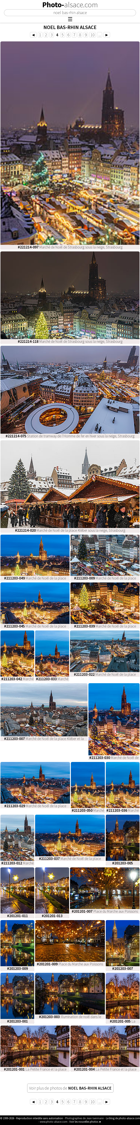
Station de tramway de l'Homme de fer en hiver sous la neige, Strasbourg (70, 436)
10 (92, 34)
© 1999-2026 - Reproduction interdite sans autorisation (31, 1118)
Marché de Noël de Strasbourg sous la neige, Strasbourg (70, 247)
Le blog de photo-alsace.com (123, 1118)
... (99, 34)
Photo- (70, 4)
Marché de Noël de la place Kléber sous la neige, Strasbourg (70, 530)
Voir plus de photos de (70, 1088)
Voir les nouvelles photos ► (85, 1121)
